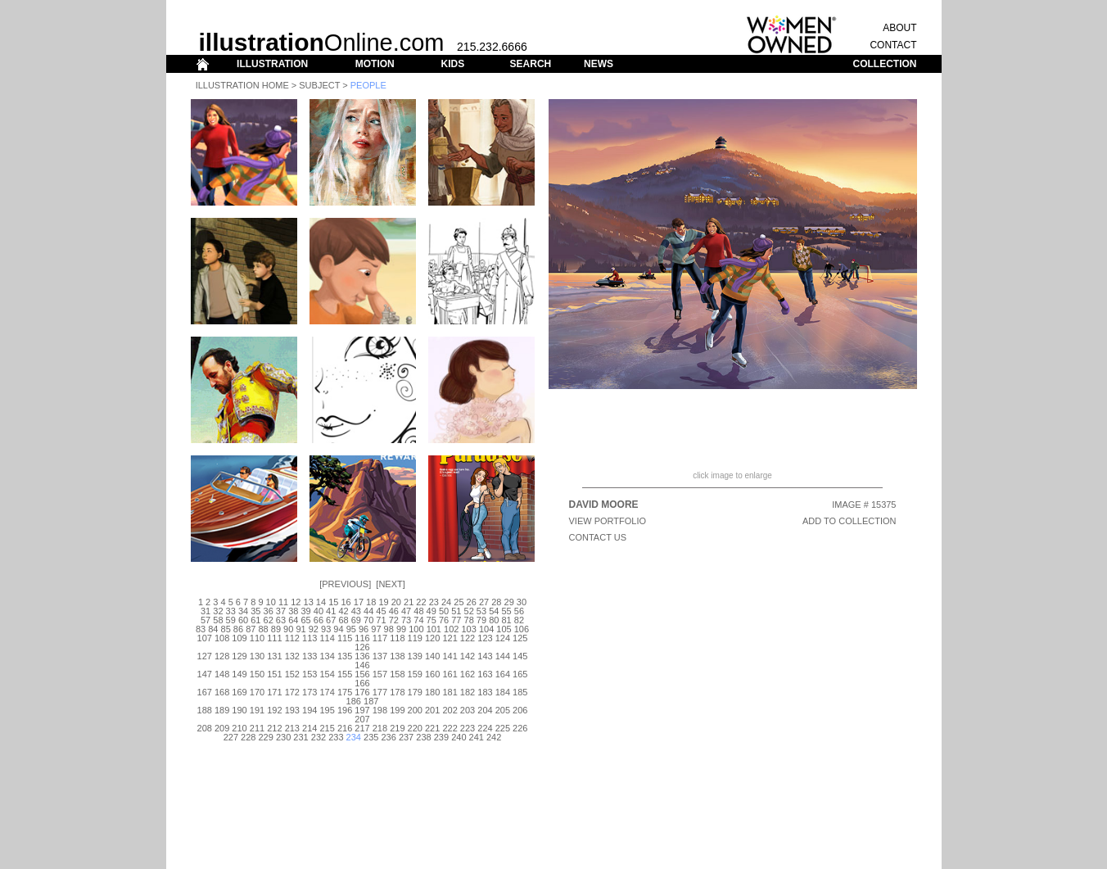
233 (335, 737)
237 (406, 737)
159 (415, 674)
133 (309, 656)
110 (257, 638)
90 (288, 629)
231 (300, 737)
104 (486, 629)
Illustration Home (242, 85)
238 (423, 737)
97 (376, 629)
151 (274, 674)
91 (300, 629)
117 (380, 638)
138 (397, 656)
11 (283, 602)
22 (421, 602)
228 (248, 737)
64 (293, 620)
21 (408, 602)
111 (274, 638)
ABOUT (899, 28)
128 (222, 656)
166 (362, 683)
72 (394, 620)
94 (338, 629)
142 (467, 656)
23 (434, 602)
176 (362, 692)
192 (274, 710)
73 (406, 620)
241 (476, 737)
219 (397, 728)
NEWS (598, 64)
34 (243, 611)
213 (292, 728)
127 (204, 656)
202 (449, 710)
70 (368, 620)
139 (415, 656)
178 (397, 692)
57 (205, 620)
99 (401, 629)
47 (406, 611)
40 (318, 611)
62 (268, 620)
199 (397, 710)
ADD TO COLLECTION (849, 521)
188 (204, 710)
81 (506, 620)
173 (309, 692)
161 (449, 674)
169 (239, 692)
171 (274, 692)
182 (467, 692)
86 (238, 629)
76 (444, 620)
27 (484, 602)
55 (506, 611)
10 (271, 602)
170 (257, 692)
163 (484, 674)
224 (484, 728)
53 (481, 611)
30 (521, 602)
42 (343, 611)
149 (239, 674)
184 (502, 692)
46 (394, 611)
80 (494, 620)
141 (449, 656)
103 (468, 629)
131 (274, 656)
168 (222, 692)
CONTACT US (598, 537)
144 (502, 656)
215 (326, 728)
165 (520, 674)
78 (469, 620)
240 (458, 737)
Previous (345, 584)
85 (226, 629)
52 (469, 611)
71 (381, 620)
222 (449, 728)
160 (432, 674)
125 (520, 638)
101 (434, 629)
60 (243, 620)
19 (383, 602)
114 (326, 638)
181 (449, 692)
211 (257, 728)
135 (344, 656)
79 (481, 620)
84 (213, 629)
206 (520, 710)
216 (344, 728)
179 (415, 692)
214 (309, 728)
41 (331, 611)
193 (292, 710)
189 (222, 710)
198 (380, 710)
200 (415, 710)
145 (520, 656)
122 (467, 638)
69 (356, 620)
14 (321, 602)
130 (257, 656)
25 (458, 602)
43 (356, 611)
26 (472, 602)
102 (451, 629)
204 (484, 710)
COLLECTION (885, 64)
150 (257, 674)
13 (309, 602)
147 (204, 674)
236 (388, 737)
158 (397, 674)
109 (239, 638)
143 (484, 656)
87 (250, 629)
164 (502, 674)
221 (432, 728)
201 (432, 710)
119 (415, 638)
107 (204, 638)
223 (467, 728)
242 (493, 737)
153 (309, 674)
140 (432, 656)
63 (281, 620)
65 (305, 620)
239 (441, 737)
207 (362, 719)
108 (222, 638)
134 (326, 656)
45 (381, 611)
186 (353, 701)
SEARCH (531, 64)
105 (503, 629)
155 (344, 674)
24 (446, 602)
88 (263, 629)
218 (380, 728)
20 (396, 602)
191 (257, 710)
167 (204, 692)
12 (295, 602)
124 (502, 638)
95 (351, 629)
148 (222, 674)
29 (509, 602)
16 (345, 602)
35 (255, 611)
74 (418, 620)
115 (344, 638)
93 (326, 629)
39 (305, 611)
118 (397, 638)
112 (292, 638)
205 (502, 710)
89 (276, 629)
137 (380, 656)
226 (520, 728)
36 (268, 611)
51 (456, 611)
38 (293, 611)
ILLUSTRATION (272, 64)
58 (218, 620)
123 (484, 638)
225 (502, 728)
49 (431, 611)
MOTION (375, 64)
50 (444, 611)
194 (309, 710)
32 (218, 611)
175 (344, 692)
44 (368, 611)
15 (333, 602)
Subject (319, 85)
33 (231, 611)
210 (239, 728)
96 (363, 629)
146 (362, 665)
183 (484, 692)
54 (494, 611)
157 (380, 674)
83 (201, 629)
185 (520, 692)
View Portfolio (608, 521)
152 (292, 674)
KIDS (452, 64)
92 (314, 629)
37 (281, 611)
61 (255, 620)
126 (362, 647)
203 (467, 710)
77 (456, 620)
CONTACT (893, 45)
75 (431, 620)
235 (371, 737)
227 (231, 737)
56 (519, 611)
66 (318, 620)
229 (266, 737)
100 (416, 629)
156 (362, 674)
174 (326, 692)
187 (371, 701)
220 (415, 728)
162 (467, 674)
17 (359, 602)
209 (222, 728)
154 (326, 674)
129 (239, 656)
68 (343, 620)
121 (449, 638)
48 (418, 611)
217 (362, 728)
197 (362, 710)
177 (380, 692)
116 (362, 638)
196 (344, 710)
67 (331, 620)
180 (432, 692)
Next (390, 584)
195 (326, 710)
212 (274, 728)
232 (318, 737)
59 (231, 620)
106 (521, 629)
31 (205, 611)
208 (204, 728)
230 (283, 737)
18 (371, 602)
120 (432, 638)
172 (292, 692)
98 (389, 629)
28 (496, 602)
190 (239, 710)
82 (519, 620)
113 (309, 638)
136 (362, 656)
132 (292, 656)
